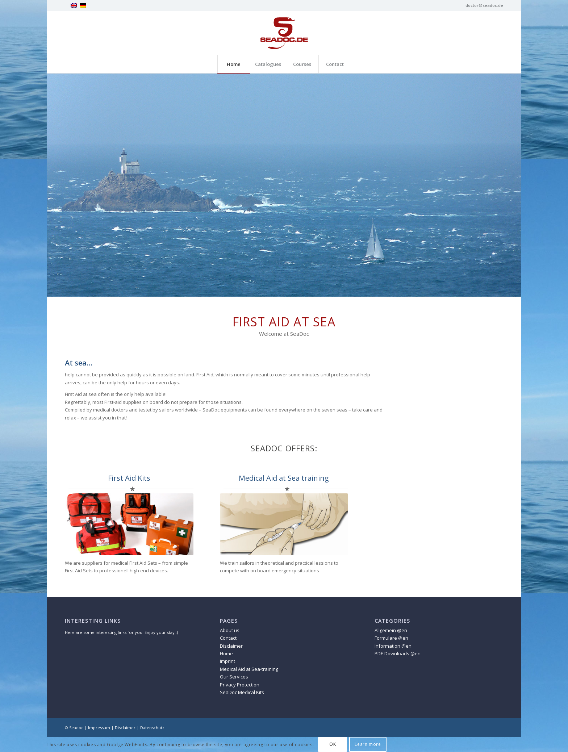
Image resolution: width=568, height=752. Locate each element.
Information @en (393, 646)
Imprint (227, 661)
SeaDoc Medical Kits (242, 692)
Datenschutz (152, 727)
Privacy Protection (239, 684)
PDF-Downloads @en (398, 653)
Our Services (234, 676)
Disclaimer (231, 646)
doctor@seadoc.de (484, 5)
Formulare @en (391, 638)
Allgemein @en (391, 630)
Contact (228, 638)
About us (229, 630)
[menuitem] (233, 64)
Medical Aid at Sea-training (249, 669)
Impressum (99, 727)
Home (226, 653)
